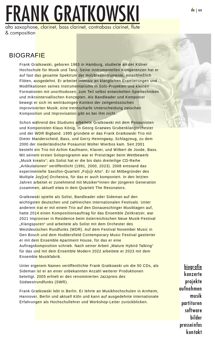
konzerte (193, 274)
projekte (193, 281)
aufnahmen (190, 289)
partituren (192, 303)
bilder (196, 318)
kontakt (194, 332)
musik (196, 296)
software (193, 310)
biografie (193, 267)
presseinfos (191, 325)
